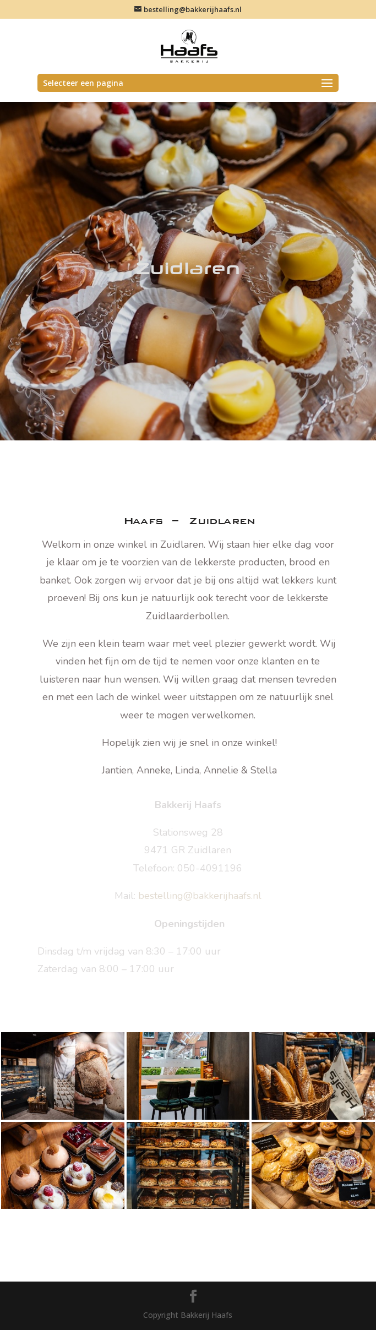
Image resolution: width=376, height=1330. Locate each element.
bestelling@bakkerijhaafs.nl (199, 895)
